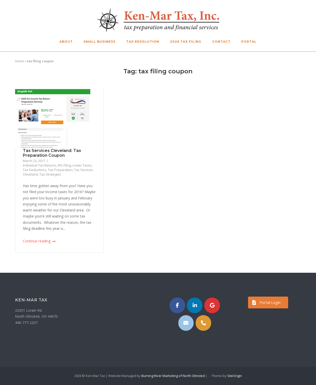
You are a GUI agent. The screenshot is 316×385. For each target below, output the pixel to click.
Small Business (99, 41)
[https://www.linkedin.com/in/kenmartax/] (194, 305)
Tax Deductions (34, 170)
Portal (249, 41)
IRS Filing (64, 165)
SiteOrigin (234, 375)
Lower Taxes (82, 165)
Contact (221, 41)
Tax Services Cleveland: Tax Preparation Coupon (52, 153)
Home (19, 61)
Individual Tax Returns (39, 165)
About (66, 41)
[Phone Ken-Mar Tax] (203, 323)
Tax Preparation (60, 170)
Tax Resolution (142, 41)
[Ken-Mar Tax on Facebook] (177, 305)
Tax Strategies (50, 174)
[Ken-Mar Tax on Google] (212, 305)
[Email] (186, 323)
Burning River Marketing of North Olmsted (173, 375)
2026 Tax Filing (185, 41)
